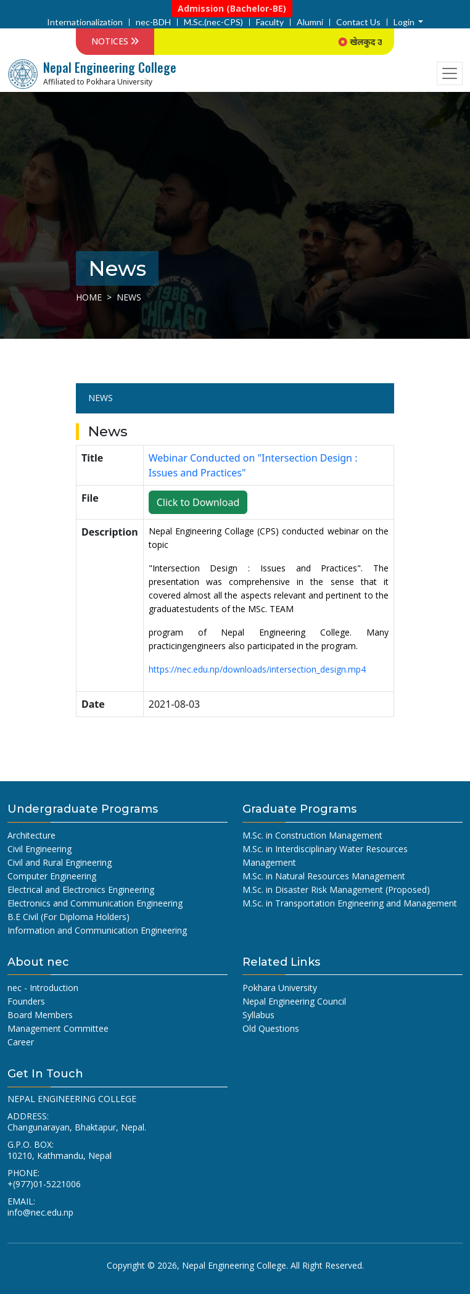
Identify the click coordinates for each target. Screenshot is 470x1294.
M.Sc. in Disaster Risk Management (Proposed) (336, 889)
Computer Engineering (51, 876)
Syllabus (258, 1015)
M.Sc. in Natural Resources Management (323, 876)
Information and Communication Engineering (97, 930)
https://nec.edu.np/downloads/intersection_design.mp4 (257, 669)
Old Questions (270, 1028)
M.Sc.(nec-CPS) (213, 22)
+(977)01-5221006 (44, 1184)
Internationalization (85, 22)
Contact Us (358, 22)
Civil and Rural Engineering (59, 862)
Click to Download (198, 502)
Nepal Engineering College (234, 1265)
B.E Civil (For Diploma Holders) (68, 917)
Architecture (31, 835)
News (100, 398)
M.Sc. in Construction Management (312, 835)
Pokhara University (279, 987)
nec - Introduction (42, 987)
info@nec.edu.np (40, 1212)
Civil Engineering (39, 849)
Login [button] (405, 22)
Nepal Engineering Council (294, 1001)
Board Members (40, 1015)
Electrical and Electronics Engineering (80, 889)
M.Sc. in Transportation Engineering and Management (349, 903)
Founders (26, 1001)
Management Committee (58, 1028)
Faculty (270, 22)
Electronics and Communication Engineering (95, 903)
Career (20, 1042)
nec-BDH (153, 22)
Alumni (310, 22)
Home (89, 297)
